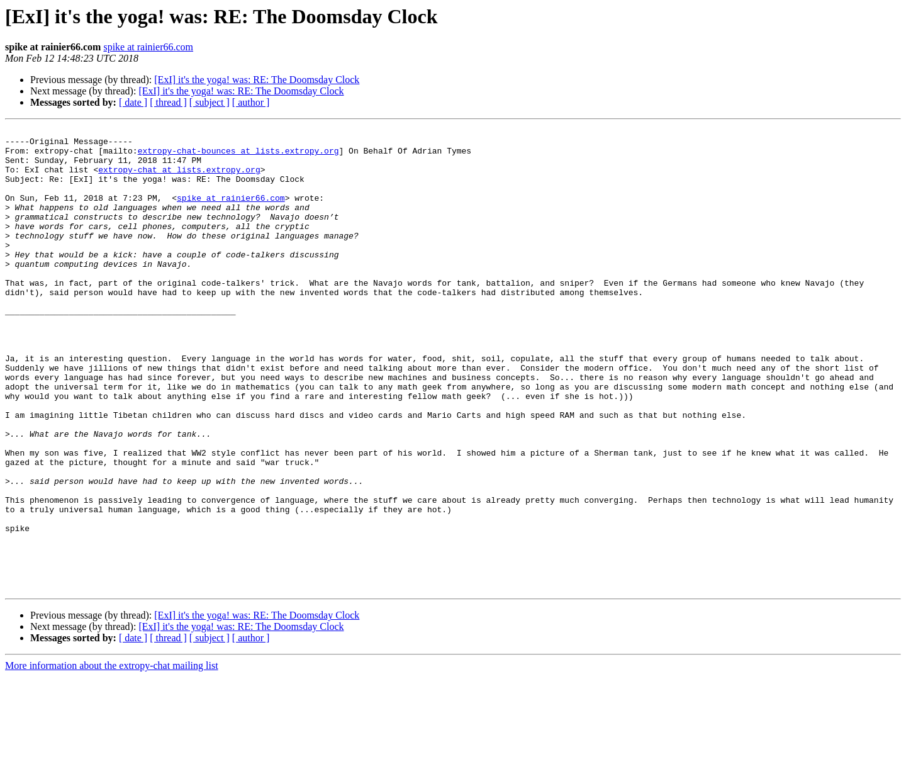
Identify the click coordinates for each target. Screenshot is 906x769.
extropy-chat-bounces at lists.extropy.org (238, 156)
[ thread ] (168, 102)
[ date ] (133, 102)
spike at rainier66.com (148, 47)
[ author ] (251, 102)
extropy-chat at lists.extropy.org (179, 178)
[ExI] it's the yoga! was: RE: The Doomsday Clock (256, 79)
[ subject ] (209, 102)
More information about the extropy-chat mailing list (111, 758)
